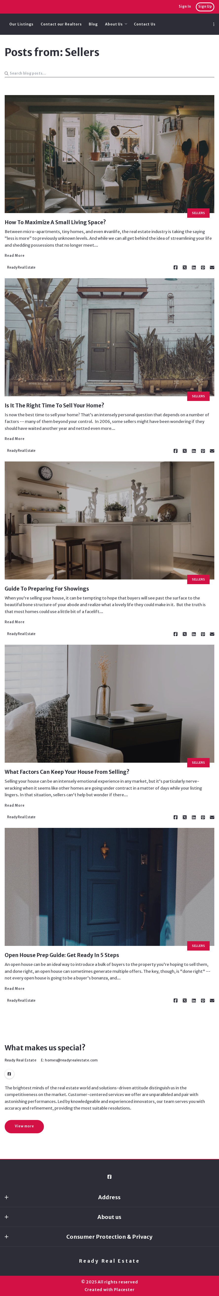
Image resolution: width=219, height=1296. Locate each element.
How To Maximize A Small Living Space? (55, 222)
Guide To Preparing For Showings (47, 588)
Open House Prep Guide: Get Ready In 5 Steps (62, 955)
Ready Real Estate (109, 1261)
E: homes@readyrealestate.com (69, 1060)
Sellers (198, 213)
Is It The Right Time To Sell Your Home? (54, 405)
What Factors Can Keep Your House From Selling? (67, 772)
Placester (124, 1289)
